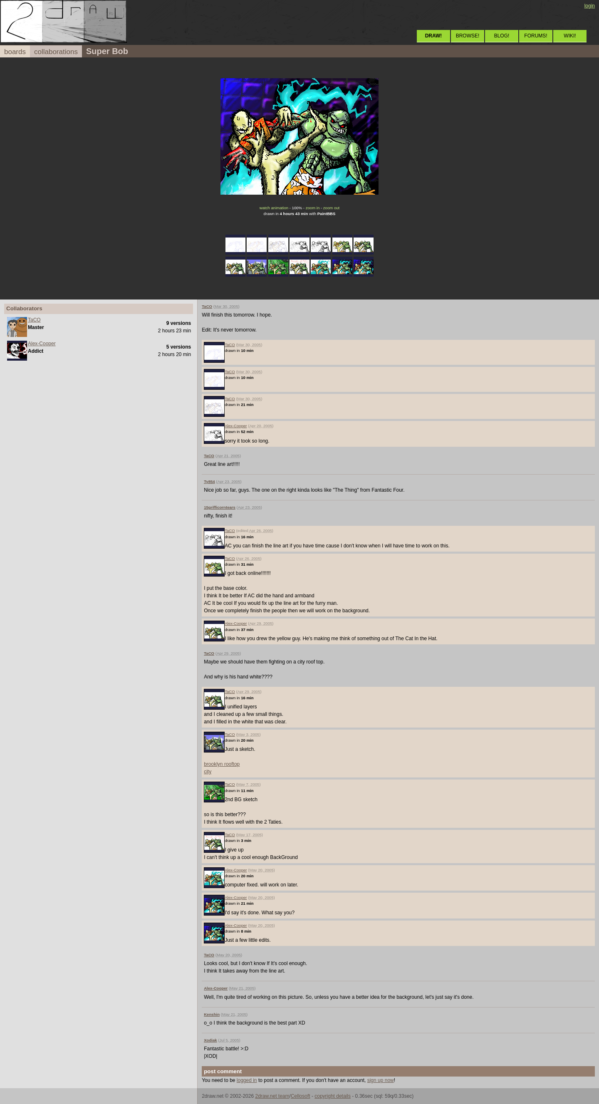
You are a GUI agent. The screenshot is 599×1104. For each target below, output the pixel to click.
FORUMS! (535, 36)
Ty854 (209, 481)
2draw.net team (272, 1096)
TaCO (34, 320)
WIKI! (570, 36)
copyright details (332, 1096)
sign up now (380, 1080)
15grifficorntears (219, 507)
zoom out (331, 207)
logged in (247, 1080)
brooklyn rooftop (222, 764)
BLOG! (502, 36)
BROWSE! (468, 36)
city (207, 772)
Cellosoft (300, 1096)
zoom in (313, 207)
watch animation (274, 207)
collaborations (56, 52)
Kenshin (212, 1014)
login (589, 6)
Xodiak (210, 1040)
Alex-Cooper (42, 344)
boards (15, 52)
